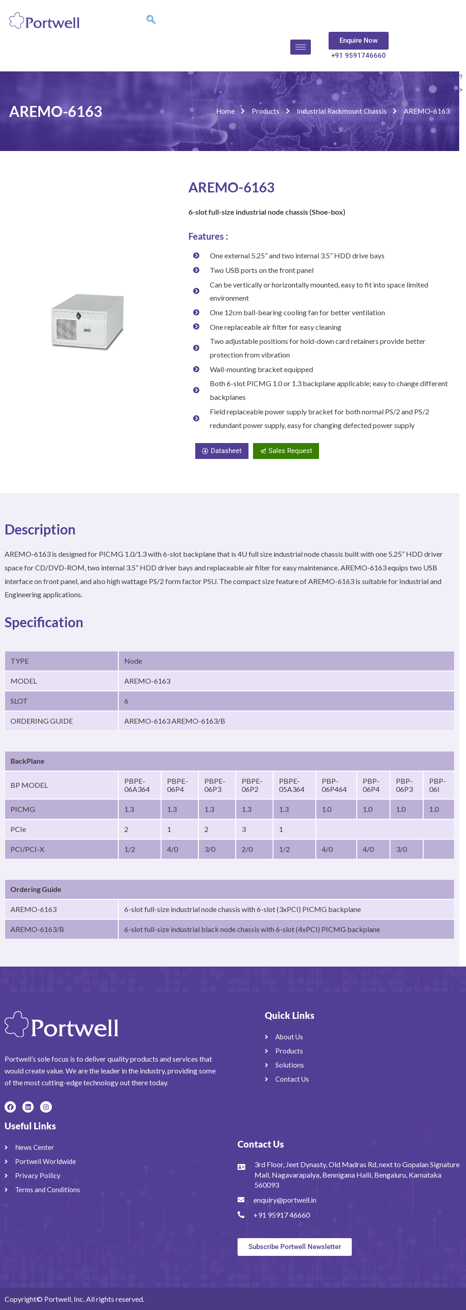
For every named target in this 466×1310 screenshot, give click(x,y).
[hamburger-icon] (300, 47)
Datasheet (222, 451)
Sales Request (286, 451)
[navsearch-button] (151, 20)
